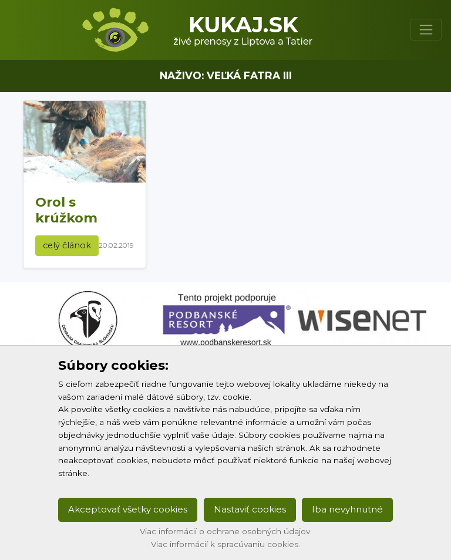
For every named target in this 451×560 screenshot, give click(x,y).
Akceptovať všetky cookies (127, 509)
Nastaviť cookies (250, 509)
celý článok (67, 245)
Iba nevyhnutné (347, 509)
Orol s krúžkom (66, 210)
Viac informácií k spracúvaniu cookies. (225, 544)
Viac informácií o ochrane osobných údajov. (226, 531)
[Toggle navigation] (426, 30)
